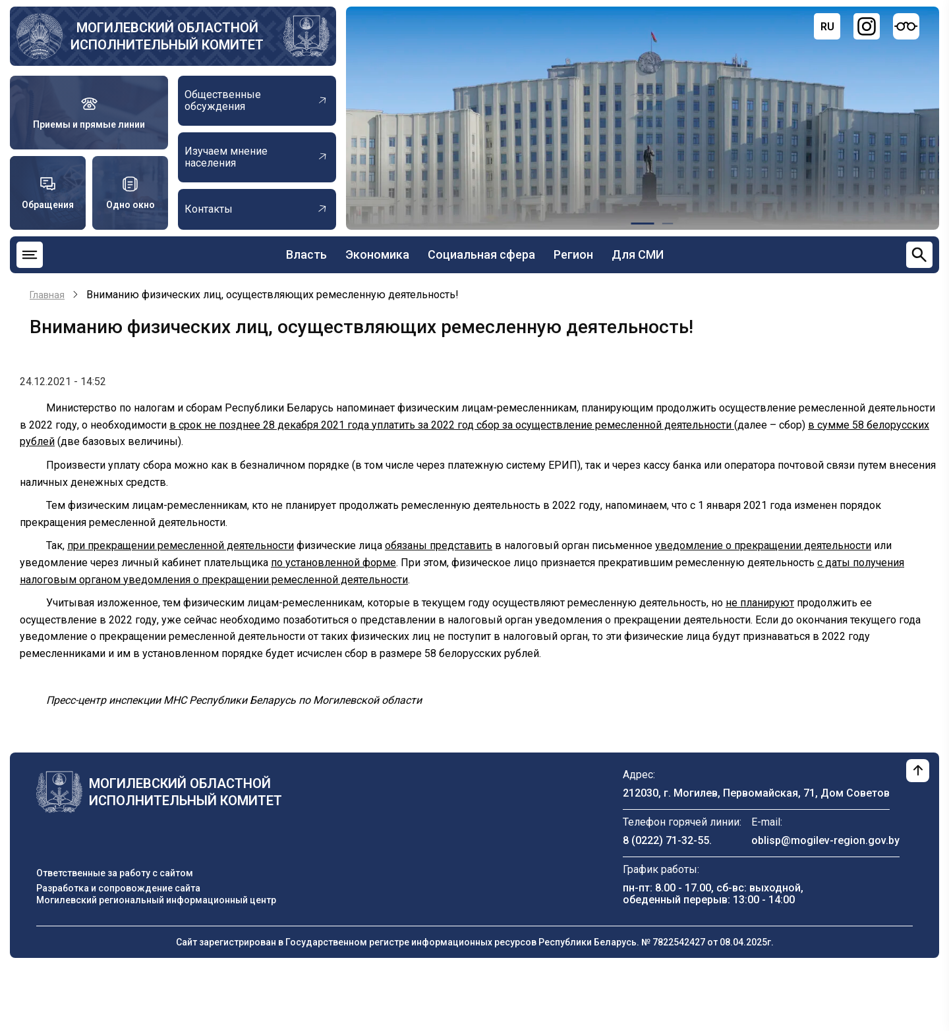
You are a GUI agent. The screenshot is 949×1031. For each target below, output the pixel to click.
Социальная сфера (481, 254)
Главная (47, 295)
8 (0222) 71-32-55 (666, 840)
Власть (306, 254)
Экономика (377, 254)
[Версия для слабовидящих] (906, 26)
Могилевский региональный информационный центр (156, 900)
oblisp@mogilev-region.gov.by (825, 840)
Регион (573, 254)
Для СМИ (638, 254)
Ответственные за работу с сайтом (114, 873)
